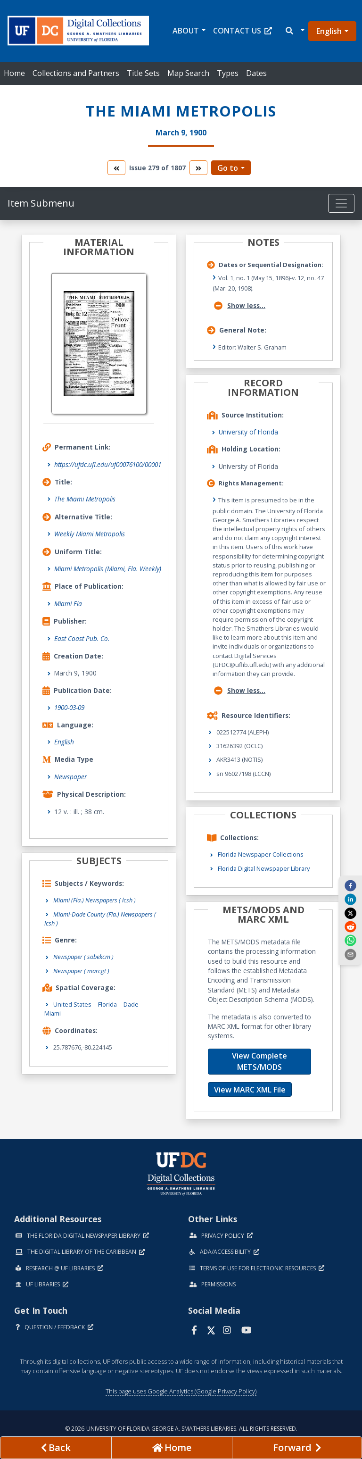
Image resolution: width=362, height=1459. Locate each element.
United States (72, 1004)
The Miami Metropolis (84, 498)
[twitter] (350, 913)
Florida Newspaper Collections (261, 854)
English (329, 31)
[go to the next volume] (198, 167)
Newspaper (70, 776)
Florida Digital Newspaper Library (264, 868)
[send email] (350, 954)
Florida (107, 1004)
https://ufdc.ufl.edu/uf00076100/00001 (107, 464)
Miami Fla (68, 603)
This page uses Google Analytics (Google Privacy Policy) (181, 1391)
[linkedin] (350, 899)
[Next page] (297, 1447)
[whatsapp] (350, 940)
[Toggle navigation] (341, 203)
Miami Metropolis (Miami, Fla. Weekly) (107, 568)
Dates (256, 73)
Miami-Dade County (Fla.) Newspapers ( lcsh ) (100, 918)
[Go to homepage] (171, 1447)
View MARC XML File (250, 1089)
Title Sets (143, 73)
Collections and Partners (76, 73)
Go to (227, 168)
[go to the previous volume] (116, 167)
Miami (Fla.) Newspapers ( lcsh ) (94, 900)
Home (14, 73)
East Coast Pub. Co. (81, 638)
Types (228, 73)
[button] (294, 31)
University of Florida (248, 431)
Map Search (188, 73)
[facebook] (350, 885)
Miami (52, 1013)
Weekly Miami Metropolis (89, 533)
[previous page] (56, 1447)
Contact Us (242, 30)
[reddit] (350, 926)
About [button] (186, 30)
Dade (131, 1004)
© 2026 (181, 1429)
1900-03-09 (69, 707)
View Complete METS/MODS (259, 1061)
